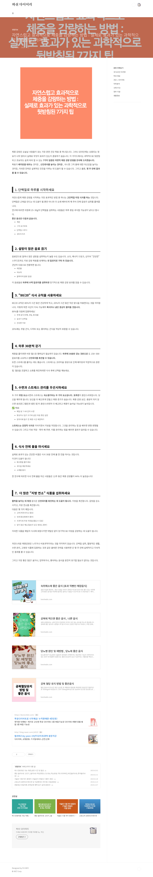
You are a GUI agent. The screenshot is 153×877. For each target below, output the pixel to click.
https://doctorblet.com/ (24, 715)
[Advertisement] (127, 143)
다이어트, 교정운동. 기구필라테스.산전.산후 (32, 739)
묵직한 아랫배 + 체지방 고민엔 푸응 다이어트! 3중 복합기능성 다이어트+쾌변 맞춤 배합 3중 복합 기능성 (48, 723)
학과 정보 (117, 76)
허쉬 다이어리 (22, 4)
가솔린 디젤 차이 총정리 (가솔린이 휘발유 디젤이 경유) (33, 779)
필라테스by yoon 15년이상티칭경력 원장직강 (35, 735)
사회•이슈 (117, 88)
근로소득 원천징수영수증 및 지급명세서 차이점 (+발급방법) (35, 782)
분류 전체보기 (118, 68)
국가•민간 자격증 (120, 72)
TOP (139, 869)
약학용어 (117, 84)
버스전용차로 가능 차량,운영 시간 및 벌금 (29, 770)
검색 (133, 5)
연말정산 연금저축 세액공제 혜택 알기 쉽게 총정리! (32, 785)
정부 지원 (117, 91)
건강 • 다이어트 (119, 80)
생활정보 (18, 766)
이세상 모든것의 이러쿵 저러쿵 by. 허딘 (30, 832)
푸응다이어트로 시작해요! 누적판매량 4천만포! (35, 718)
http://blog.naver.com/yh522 (26, 732)
